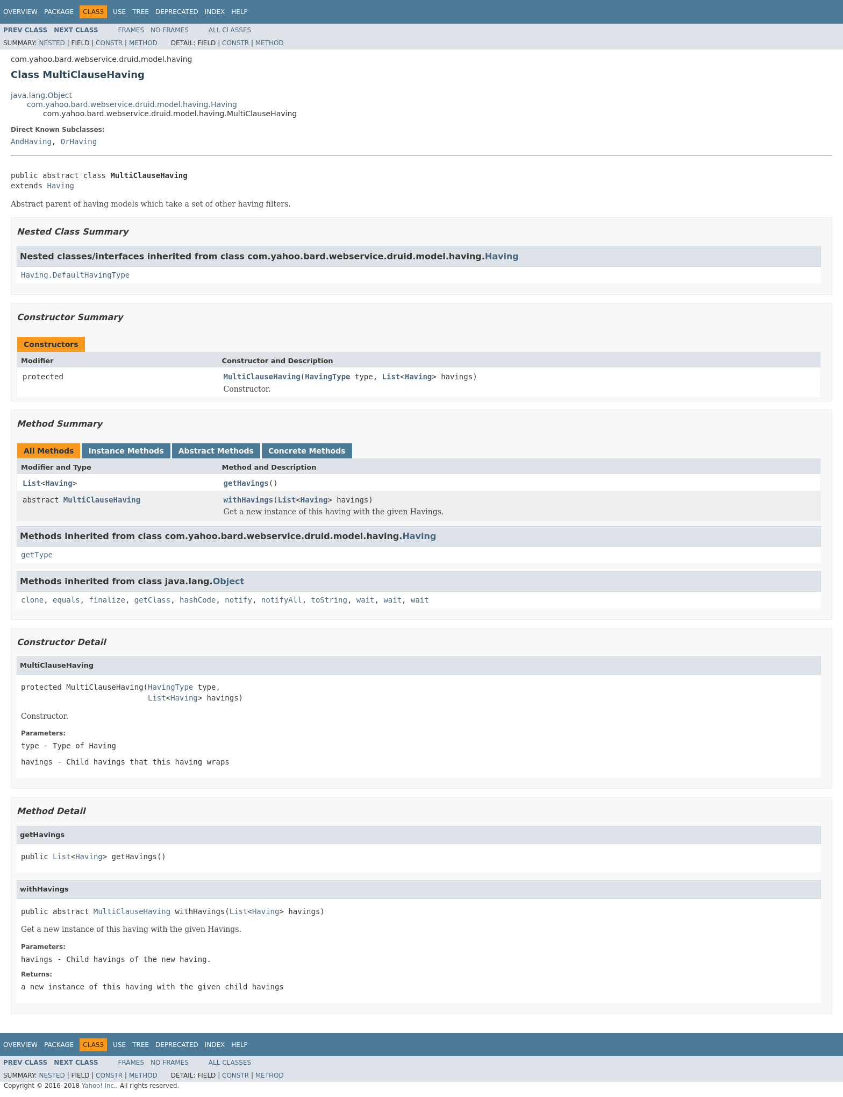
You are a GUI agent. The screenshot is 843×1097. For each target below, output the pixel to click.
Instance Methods (125, 451)
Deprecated (176, 12)
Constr (109, 43)
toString (329, 600)
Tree (140, 12)
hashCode (198, 600)
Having (60, 185)
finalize (107, 600)
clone (32, 600)
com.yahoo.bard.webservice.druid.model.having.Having (132, 104)
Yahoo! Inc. (99, 1085)
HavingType (327, 376)
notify (238, 600)
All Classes (230, 30)
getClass (152, 600)
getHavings (246, 483)
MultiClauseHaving (262, 376)
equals (66, 600)
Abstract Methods (216, 451)
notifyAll (281, 600)
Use (119, 12)
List (391, 376)
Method (143, 43)
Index (215, 12)
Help (239, 12)
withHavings (249, 500)
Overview (20, 12)
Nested (52, 43)
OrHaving (79, 141)
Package (59, 12)
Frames (131, 30)
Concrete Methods (307, 451)
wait (365, 600)
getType (37, 554)
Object (229, 581)
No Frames (170, 30)
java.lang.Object (41, 95)
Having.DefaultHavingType (75, 275)
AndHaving (31, 141)
